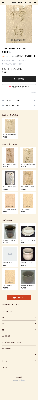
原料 (3, 330)
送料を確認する (21, 60)
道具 (3, 317)
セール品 (4, 361)
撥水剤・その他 (6, 348)
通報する (33, 93)
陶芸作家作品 (6, 336)
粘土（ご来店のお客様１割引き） (12, 342)
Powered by (19, 380)
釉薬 (3, 323)
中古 (3, 355)
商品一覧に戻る (19, 298)
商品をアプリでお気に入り (19, 87)
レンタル (4, 367)
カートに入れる (19, 79)
